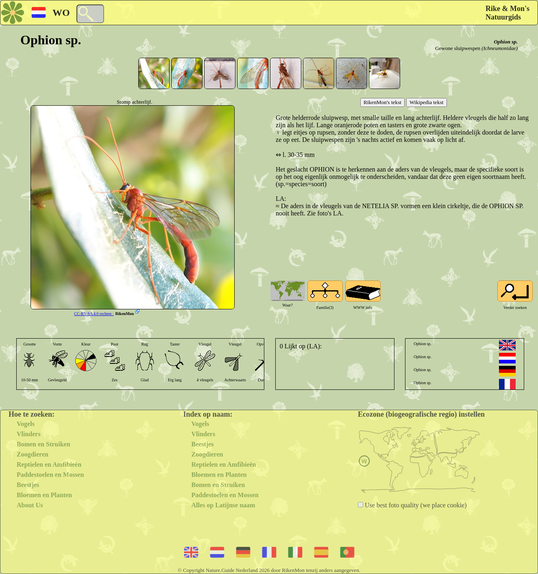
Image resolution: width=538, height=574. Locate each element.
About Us (30, 505)
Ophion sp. (506, 42)
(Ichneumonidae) (499, 48)
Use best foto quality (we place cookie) (415, 505)
